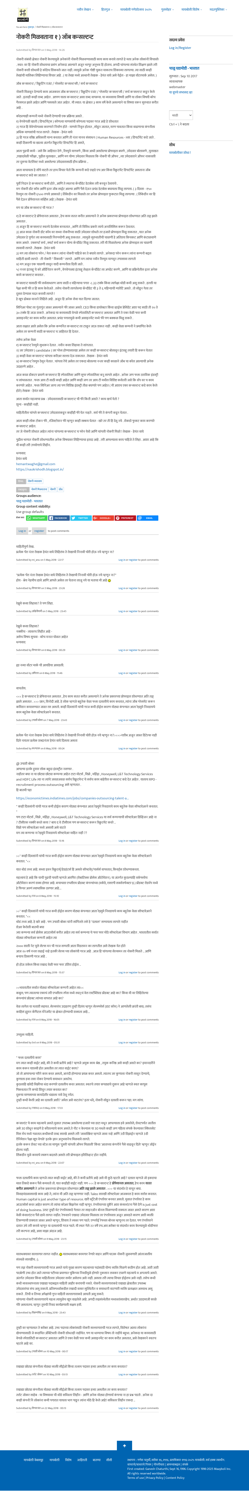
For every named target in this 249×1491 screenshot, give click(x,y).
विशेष (68, 1460)
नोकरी (53, 489)
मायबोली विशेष (190, 10)
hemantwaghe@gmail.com (35, 464)
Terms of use (135, 1478)
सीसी (109, 1460)
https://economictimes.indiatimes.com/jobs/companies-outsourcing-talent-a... (72, 799)
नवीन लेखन (84, 10)
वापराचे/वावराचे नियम (139, 1464)
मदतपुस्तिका (217, 10)
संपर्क (185, 1464)
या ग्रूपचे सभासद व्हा (180, 92)
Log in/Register (180, 48)
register (50, 531)
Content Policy (175, 1478)
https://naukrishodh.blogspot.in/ (40, 469)
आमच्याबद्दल (174, 1464)
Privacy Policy (155, 1478)
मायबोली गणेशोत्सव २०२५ (136, 10)
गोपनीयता (159, 1464)
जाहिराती (82, 1460)
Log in (26, 531)
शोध (61, 489)
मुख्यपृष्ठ (31, 27)
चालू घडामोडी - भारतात (29, 501)
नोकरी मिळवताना (39, 489)
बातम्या (97, 1460)
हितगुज (105, 10)
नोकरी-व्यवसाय (35, 481)
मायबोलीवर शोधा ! (180, 153)
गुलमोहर (166, 10)
